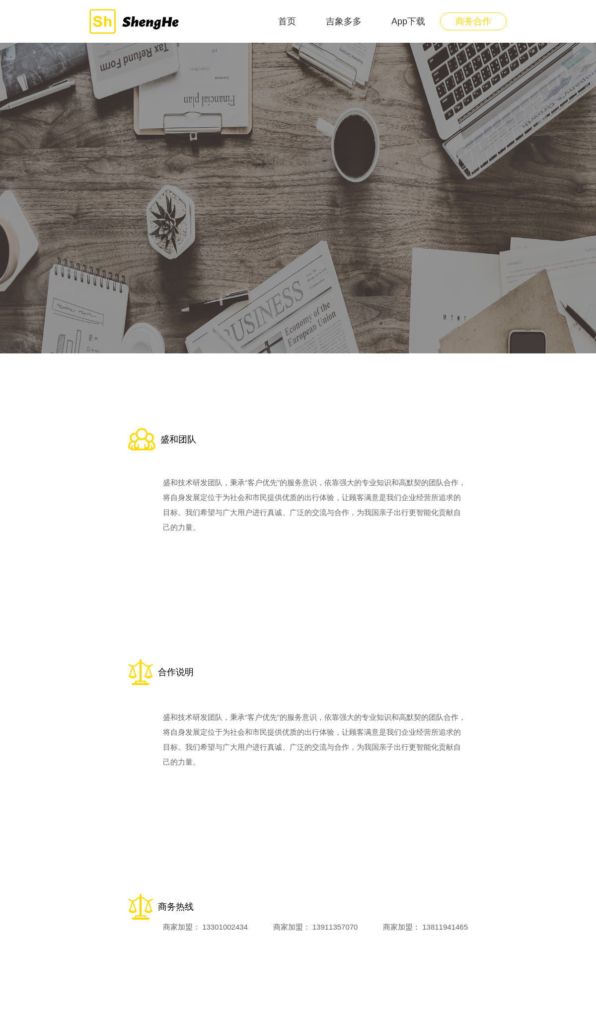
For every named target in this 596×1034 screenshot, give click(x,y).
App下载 (408, 21)
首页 (287, 21)
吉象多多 (344, 21)
